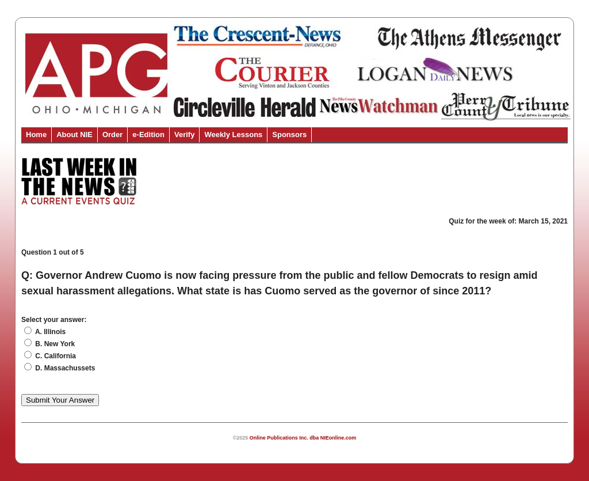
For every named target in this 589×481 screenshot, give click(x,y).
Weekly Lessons (233, 134)
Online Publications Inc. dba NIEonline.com (303, 438)
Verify (184, 134)
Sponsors (289, 134)
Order (112, 134)
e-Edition (148, 134)
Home (36, 134)
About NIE (74, 134)
